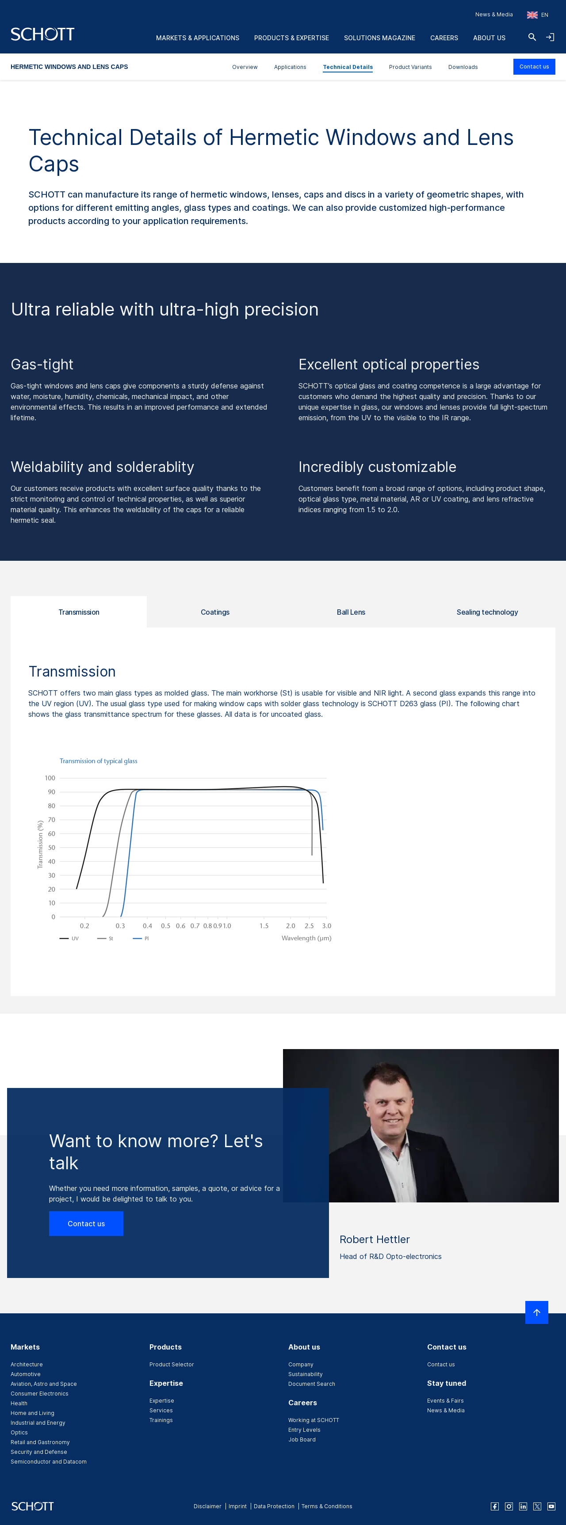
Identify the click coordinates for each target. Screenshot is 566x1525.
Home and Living (32, 1413)
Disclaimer (208, 1506)
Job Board (302, 1439)
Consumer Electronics (40, 1393)
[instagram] (509, 1506)
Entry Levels (304, 1429)
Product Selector (171, 1364)
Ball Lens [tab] (351, 612)
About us (489, 38)
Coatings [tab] (215, 612)
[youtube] (551, 1506)
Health (19, 1403)
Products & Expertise (291, 38)
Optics (19, 1432)
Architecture (27, 1364)
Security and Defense (39, 1452)
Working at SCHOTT (313, 1420)
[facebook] (495, 1506)
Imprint (238, 1506)
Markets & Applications (197, 38)
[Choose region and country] (537, 15)
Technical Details (348, 67)
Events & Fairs (445, 1400)
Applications (290, 67)
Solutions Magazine (379, 38)
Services (161, 1410)
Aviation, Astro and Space (44, 1383)
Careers (444, 38)
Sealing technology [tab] (487, 612)
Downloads (463, 67)
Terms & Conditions (327, 1506)
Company (301, 1364)
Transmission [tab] (78, 612)
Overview (245, 67)
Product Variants (410, 67)
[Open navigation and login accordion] (550, 37)
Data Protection (274, 1506)
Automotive (26, 1374)
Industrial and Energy (38, 1422)
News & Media (494, 14)
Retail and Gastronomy (40, 1442)
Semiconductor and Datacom (49, 1461)
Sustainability (305, 1374)
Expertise (161, 1400)
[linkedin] (523, 1506)
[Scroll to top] (536, 1312)
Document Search (311, 1383)
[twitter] (537, 1506)
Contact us (534, 66)
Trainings (161, 1420)
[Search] (532, 37)
